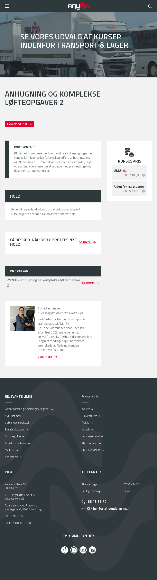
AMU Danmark (13, 416)
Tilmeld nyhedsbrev (16, 443)
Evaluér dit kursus (15, 429)
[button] (35, 6)
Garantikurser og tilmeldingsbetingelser (27, 409)
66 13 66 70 (97, 501)
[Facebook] (64, 550)
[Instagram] (73, 550)
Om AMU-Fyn (89, 416)
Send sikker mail (91, 436)
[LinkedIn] (92, 550)
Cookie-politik (13, 436)
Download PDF (18, 123)
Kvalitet (86, 409)
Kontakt (86, 429)
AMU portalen (89, 443)
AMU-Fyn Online (91, 450)
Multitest (10, 450)
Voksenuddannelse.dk (17, 422)
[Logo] (78, 6)
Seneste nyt (11, 457)
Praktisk (86, 422)
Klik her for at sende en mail (108, 508)
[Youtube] (83, 550)
